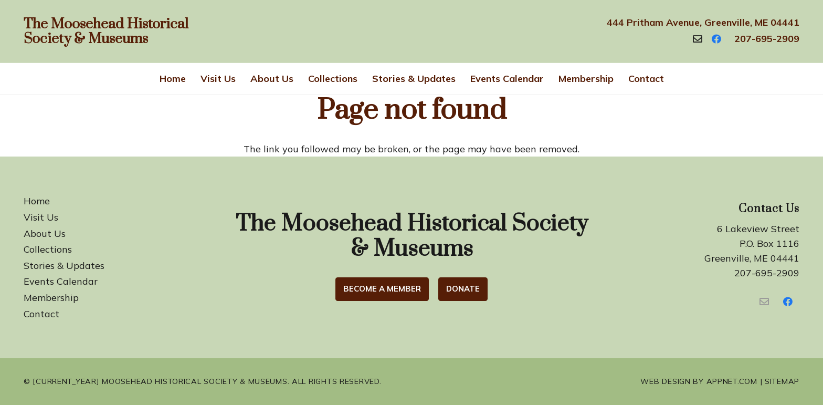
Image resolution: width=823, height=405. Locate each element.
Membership (51, 298)
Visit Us (41, 217)
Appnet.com (731, 381)
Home (37, 201)
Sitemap (782, 381)
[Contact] (697, 38)
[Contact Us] (764, 302)
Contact (41, 314)
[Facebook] (716, 38)
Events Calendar (61, 281)
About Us (45, 233)
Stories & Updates (64, 265)
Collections (48, 249)
